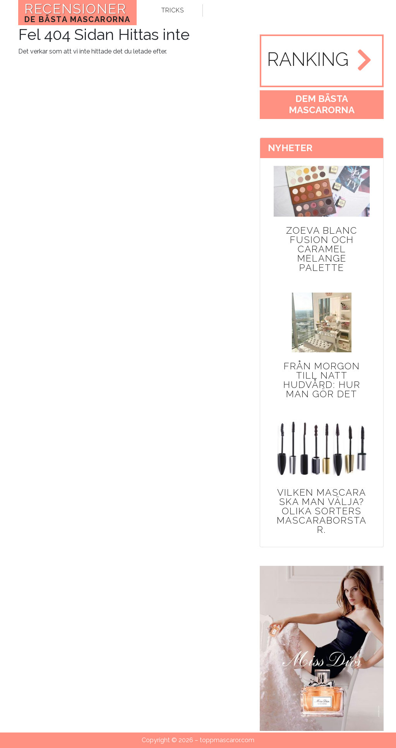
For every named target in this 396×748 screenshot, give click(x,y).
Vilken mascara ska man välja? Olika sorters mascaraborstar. (322, 511)
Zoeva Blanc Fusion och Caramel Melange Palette (321, 249)
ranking (308, 59)
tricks (172, 10)
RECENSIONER (77, 12)
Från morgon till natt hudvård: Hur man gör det (321, 380)
